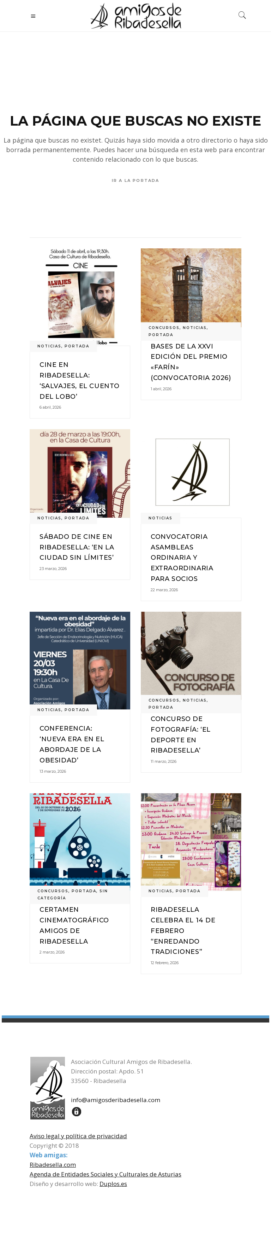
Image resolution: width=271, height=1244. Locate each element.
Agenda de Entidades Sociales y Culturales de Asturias (105, 1174)
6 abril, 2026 (50, 407)
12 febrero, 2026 (165, 962)
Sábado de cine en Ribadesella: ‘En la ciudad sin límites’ (77, 547)
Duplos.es (113, 1184)
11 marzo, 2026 (163, 761)
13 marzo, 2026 (53, 771)
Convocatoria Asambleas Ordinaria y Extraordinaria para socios (182, 558)
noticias (49, 346)
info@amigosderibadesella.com (115, 1100)
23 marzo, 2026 (53, 568)
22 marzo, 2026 (164, 589)
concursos (164, 328)
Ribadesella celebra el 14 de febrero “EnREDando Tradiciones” (183, 931)
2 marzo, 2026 (52, 952)
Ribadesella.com (53, 1165)
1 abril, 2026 (161, 388)
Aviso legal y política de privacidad (78, 1136)
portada (77, 346)
